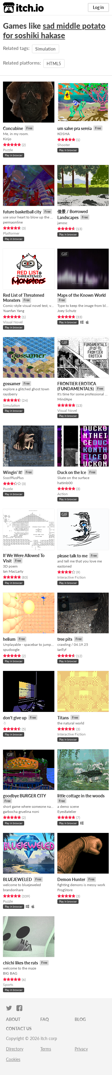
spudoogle (11, 649)
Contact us (19, 1028)
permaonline (13, 222)
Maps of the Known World (81, 295)
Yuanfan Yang (13, 310)
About (13, 1019)
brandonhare (13, 890)
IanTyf (61, 649)
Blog (80, 1019)
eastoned (64, 566)
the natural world (70, 723)
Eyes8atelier (66, 811)
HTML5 (54, 63)
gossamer (11, 383)
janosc (62, 223)
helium (9, 639)
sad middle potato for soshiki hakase (54, 30)
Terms (45, 1048)
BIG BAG (10, 973)
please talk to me (72, 555)
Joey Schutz (66, 310)
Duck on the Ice (71, 472)
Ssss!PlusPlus (13, 477)
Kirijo (7, 139)
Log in (98, 7)
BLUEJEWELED (17, 879)
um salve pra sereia (74, 128)
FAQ (44, 1019)
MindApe (64, 399)
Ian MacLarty (13, 571)
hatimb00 (65, 483)
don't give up (15, 717)
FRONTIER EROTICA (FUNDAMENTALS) (76, 386)
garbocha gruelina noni (21, 811)
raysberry (10, 394)
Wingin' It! (12, 472)
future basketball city (22, 211)
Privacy (81, 1048)
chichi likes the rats (20, 962)
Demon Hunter (71, 879)
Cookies (13, 1059)
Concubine (13, 128)
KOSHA (63, 133)
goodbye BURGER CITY (24, 795)
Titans (63, 717)
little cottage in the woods (81, 795)
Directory (14, 1048)
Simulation (45, 48)
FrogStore (65, 890)
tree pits (64, 639)
